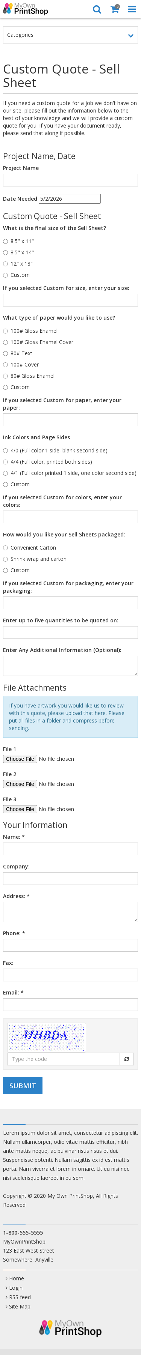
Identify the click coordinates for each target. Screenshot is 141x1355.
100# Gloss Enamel (30, 330)
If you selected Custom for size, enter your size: (66, 287)
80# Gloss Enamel (29, 375)
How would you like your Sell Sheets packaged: (64, 534)
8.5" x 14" (18, 252)
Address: (16, 896)
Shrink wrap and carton (35, 558)
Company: (16, 866)
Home (16, 1278)
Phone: (14, 933)
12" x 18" (18, 263)
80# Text (17, 353)
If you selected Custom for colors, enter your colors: (62, 501)
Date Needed (20, 198)
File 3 (9, 799)
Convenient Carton (29, 547)
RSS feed (20, 1297)
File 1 (9, 749)
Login (16, 1287)
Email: (13, 992)
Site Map (19, 1306)
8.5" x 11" (18, 241)
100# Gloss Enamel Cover (38, 342)
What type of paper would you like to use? (59, 317)
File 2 (9, 774)
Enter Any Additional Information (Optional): (62, 649)
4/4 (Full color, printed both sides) (47, 461)
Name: (14, 836)
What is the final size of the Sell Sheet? (54, 227)
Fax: (8, 962)
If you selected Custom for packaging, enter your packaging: (68, 587)
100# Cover (21, 364)
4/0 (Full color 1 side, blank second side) (55, 450)
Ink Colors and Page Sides (36, 437)
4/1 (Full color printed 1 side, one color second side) (69, 472)
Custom (16, 274)
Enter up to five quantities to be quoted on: (60, 620)
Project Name (21, 167)
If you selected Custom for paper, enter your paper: (62, 404)
